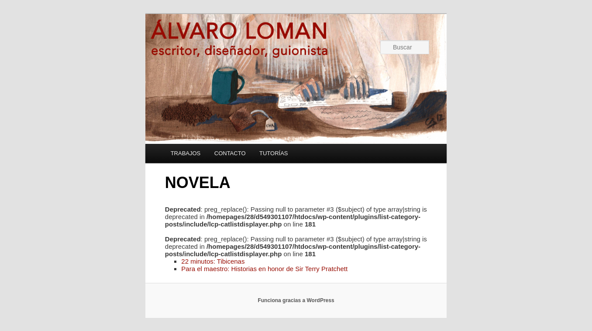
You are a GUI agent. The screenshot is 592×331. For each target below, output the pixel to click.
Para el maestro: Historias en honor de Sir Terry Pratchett (264, 268)
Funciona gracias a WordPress (296, 300)
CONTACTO (230, 153)
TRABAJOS (186, 153)
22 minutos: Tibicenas (212, 261)
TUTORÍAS (273, 153)
